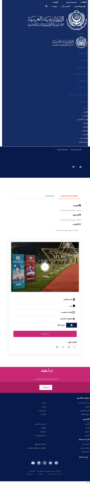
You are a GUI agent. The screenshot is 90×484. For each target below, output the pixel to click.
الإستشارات (82, 101)
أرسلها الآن (45, 387)
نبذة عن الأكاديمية (83, 403)
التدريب (43, 407)
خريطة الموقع (83, 142)
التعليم (87, 435)
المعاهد (85, 127)
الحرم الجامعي (84, 410)
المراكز (85, 123)
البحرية (43, 403)
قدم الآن (45, 334)
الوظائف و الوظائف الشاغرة (37, 448)
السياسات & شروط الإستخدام (55, 474)
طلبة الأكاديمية (81, 81)
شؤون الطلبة (85, 414)
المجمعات (84, 131)
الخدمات (43, 414)
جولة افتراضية (84, 448)
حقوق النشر (40, 474)
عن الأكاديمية (82, 53)
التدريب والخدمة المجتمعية (77, 94)
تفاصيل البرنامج (62, 149)
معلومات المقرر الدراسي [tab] (69, 196)
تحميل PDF (61, 325)
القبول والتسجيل (80, 67)
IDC (38, 471)
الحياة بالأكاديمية (82, 119)
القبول (87, 407)
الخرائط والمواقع (40, 444)
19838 (83, 2)
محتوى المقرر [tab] (49, 196)
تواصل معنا (84, 138)
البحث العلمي (81, 88)
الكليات (85, 112)
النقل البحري (82, 60)
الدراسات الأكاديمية (80, 74)
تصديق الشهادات (40, 435)
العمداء (87, 428)
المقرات (85, 116)
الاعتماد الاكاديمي (40, 424)
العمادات (85, 134)
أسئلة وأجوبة (85, 452)
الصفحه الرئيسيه (76, 149)
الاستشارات (42, 410)
